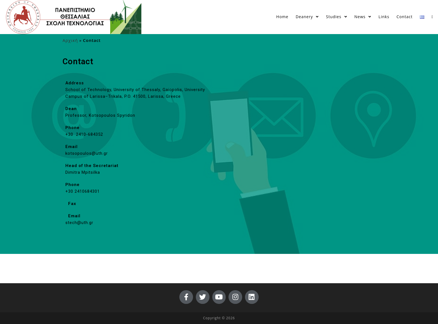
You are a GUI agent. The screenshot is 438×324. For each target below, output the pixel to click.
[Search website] (432, 17)
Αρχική (70, 41)
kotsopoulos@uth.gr (86, 154)
